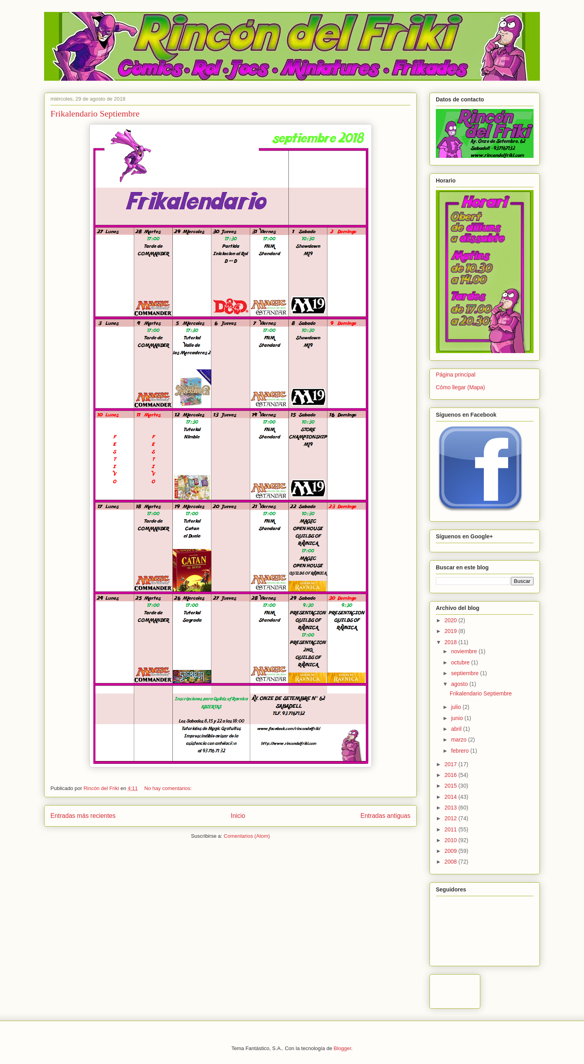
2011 (451, 829)
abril (457, 729)
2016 (451, 775)
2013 (451, 807)
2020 (451, 620)
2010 (451, 840)
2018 (451, 642)
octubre (461, 662)
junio (457, 718)
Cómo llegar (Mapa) (460, 387)
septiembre (465, 673)
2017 (451, 764)
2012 (451, 818)
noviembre (464, 651)
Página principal (456, 374)
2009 (451, 851)
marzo (459, 739)
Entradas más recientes (83, 815)
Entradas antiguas (385, 815)
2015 (451, 785)
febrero (460, 751)
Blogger (342, 1048)
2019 (451, 631)
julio (456, 707)
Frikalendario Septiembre (94, 113)
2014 (451, 797)
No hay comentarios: (167, 788)
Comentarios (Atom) (247, 836)
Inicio (238, 815)
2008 (451, 861)
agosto (460, 684)
